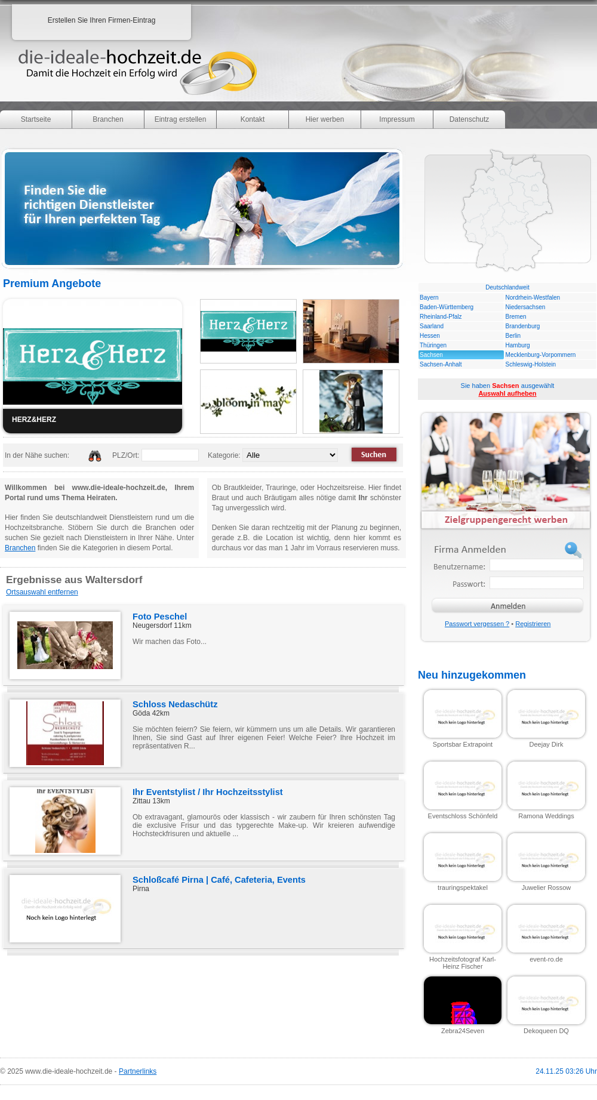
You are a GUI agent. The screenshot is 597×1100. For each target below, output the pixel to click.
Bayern (429, 297)
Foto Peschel (160, 616)
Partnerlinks (137, 1071)
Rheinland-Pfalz (441, 316)
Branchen (108, 119)
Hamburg (518, 345)
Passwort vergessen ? (477, 623)
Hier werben (325, 119)
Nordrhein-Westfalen (533, 297)
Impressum (396, 119)
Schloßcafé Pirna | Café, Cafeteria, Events (219, 880)
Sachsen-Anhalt (441, 364)
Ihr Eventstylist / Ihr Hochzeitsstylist (208, 792)
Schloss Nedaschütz (175, 704)
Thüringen (433, 345)
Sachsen (431, 355)
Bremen (516, 316)
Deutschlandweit (507, 287)
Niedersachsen (526, 307)
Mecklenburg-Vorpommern (541, 355)
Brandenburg (523, 326)
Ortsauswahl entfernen (42, 592)
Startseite (36, 119)
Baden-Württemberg (446, 307)
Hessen (430, 335)
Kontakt (253, 119)
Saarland (432, 326)
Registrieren (532, 623)
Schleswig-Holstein (531, 364)
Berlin (513, 335)
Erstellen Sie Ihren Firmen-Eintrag (102, 20)
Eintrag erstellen (181, 119)
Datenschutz (470, 119)
